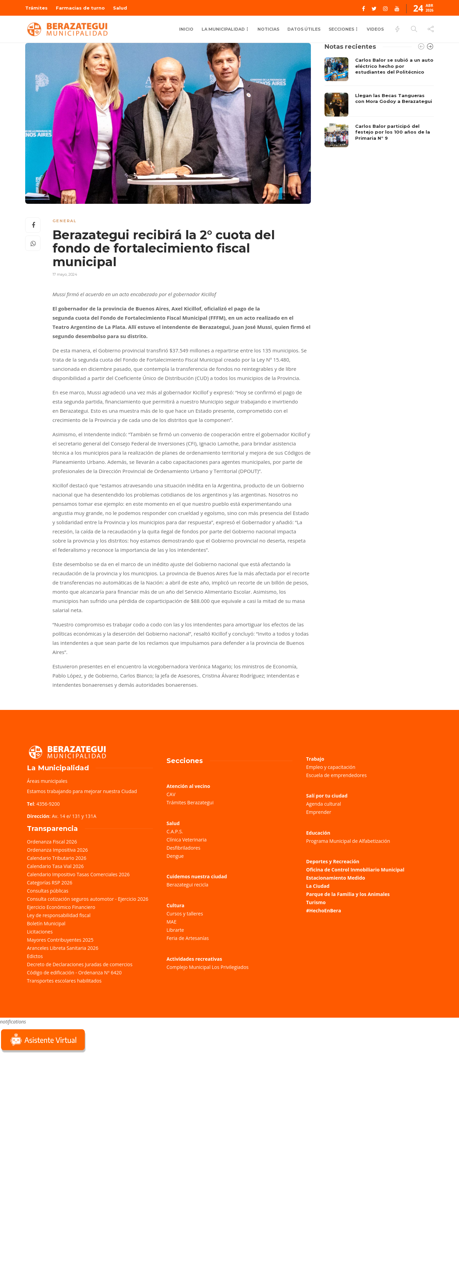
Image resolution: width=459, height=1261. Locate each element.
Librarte (175, 930)
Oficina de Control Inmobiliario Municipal (355, 869)
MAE (171, 921)
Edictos (35, 956)
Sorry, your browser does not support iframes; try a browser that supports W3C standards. (51, 1102)
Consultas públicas (47, 890)
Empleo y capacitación (330, 767)
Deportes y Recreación (332, 861)
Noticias (268, 29)
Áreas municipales (47, 781)
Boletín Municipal (46, 923)
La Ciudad (318, 886)
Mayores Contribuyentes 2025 (60, 940)
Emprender (318, 812)
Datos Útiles (303, 29)
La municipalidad (223, 29)
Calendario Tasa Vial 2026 (55, 866)
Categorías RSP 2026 (49, 882)
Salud (120, 8)
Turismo (316, 902)
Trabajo (315, 759)
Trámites (36, 8)
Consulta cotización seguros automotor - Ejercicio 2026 (87, 899)
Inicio (186, 29)
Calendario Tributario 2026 (56, 858)
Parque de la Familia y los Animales (348, 894)
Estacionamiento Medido (335, 878)
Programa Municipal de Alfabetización (348, 841)
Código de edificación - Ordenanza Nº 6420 (74, 972)
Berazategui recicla (187, 884)
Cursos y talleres (185, 913)
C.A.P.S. (175, 831)
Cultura (176, 905)
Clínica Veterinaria (187, 839)
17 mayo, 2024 (64, 274)
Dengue (175, 856)
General (64, 220)
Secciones (341, 29)
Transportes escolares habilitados (64, 980)
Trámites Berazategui (190, 802)
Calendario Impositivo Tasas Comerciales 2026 (78, 874)
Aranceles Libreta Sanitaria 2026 (62, 948)
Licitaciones (40, 931)
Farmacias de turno (80, 8)
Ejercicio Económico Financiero (61, 907)
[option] (379, 102)
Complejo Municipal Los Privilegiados (208, 967)
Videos (375, 29)
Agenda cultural (323, 804)
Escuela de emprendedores (336, 775)
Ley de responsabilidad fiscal (59, 915)
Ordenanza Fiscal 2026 (52, 841)
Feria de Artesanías (188, 938)
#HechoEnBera (323, 910)
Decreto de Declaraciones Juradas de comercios (79, 964)
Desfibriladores (183, 848)
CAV (171, 794)
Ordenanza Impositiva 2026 (57, 850)
